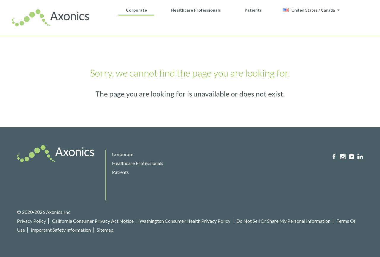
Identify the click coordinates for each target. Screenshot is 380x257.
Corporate (136, 10)
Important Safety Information (61, 230)
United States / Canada (309, 10)
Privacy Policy (31, 221)
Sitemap (105, 230)
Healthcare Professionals (196, 10)
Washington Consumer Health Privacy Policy (185, 221)
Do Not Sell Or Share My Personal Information (283, 221)
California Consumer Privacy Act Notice (93, 221)
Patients (253, 10)
